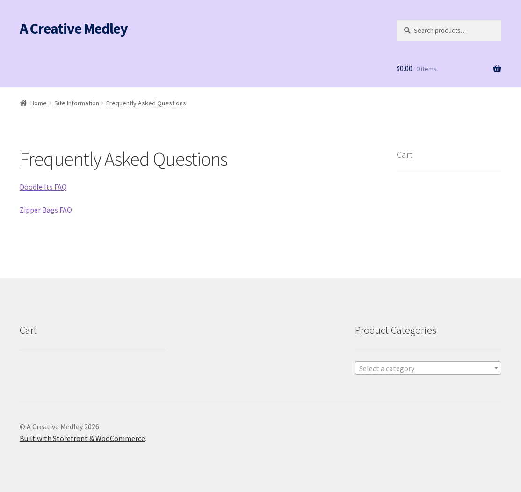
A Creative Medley (74, 28)
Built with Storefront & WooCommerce (82, 438)
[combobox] (428, 368)
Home (38, 103)
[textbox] (428, 368)
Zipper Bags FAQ (46, 209)
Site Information (76, 103)
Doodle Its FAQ (43, 186)
